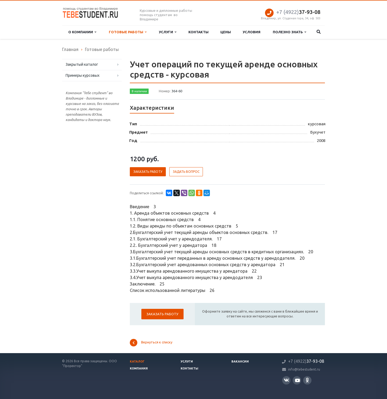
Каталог (137, 361)
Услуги (167, 32)
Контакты (198, 32)
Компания (139, 368)
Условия (251, 32)
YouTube (297, 380)
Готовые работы (127, 32)
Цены (225, 32)
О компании (82, 32)
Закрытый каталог (82, 64)
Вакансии (240, 361)
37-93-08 (298, 12)
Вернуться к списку (151, 342)
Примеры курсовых (82, 75)
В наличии (139, 91)
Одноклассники (307, 380)
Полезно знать (289, 32)
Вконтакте (286, 380)
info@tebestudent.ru (304, 369)
